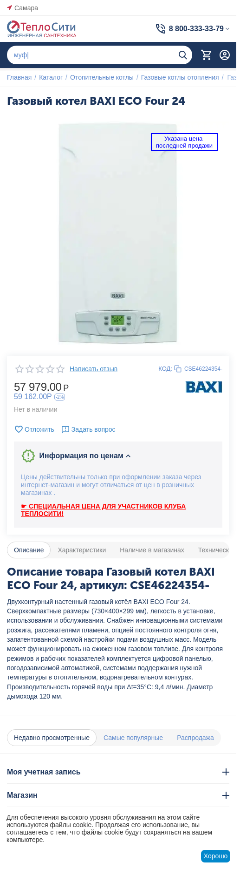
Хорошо (216, 856)
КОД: (165, 368)
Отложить (34, 429)
